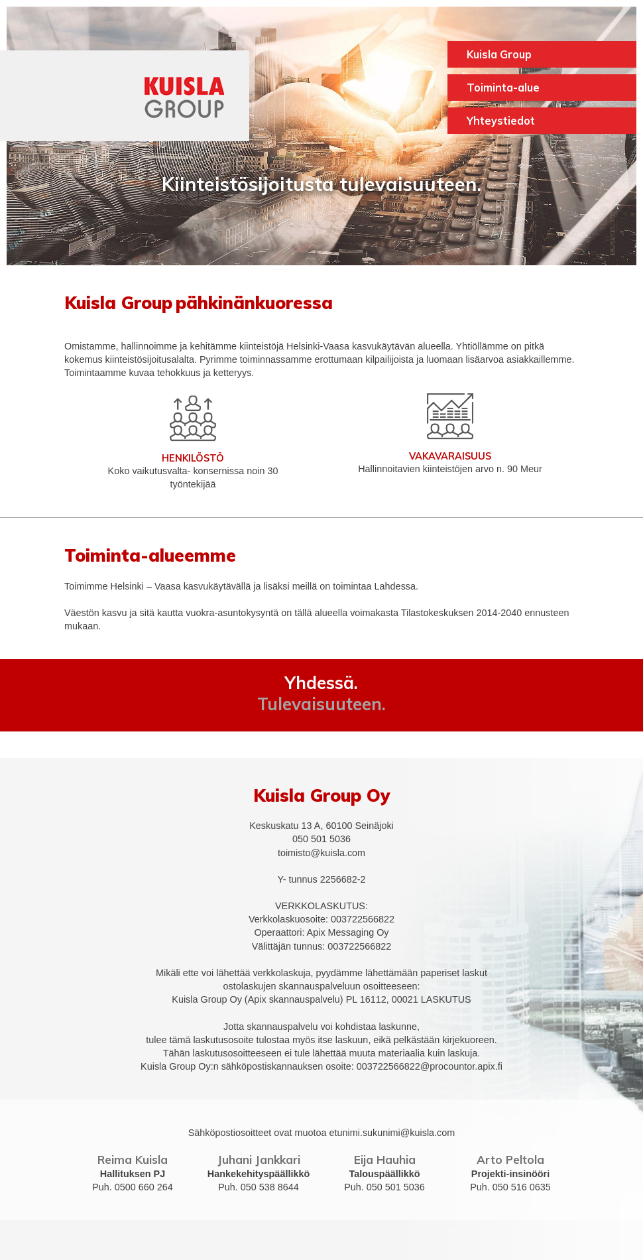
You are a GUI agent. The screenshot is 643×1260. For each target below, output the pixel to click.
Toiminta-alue (503, 87)
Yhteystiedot (501, 120)
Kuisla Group (499, 54)
